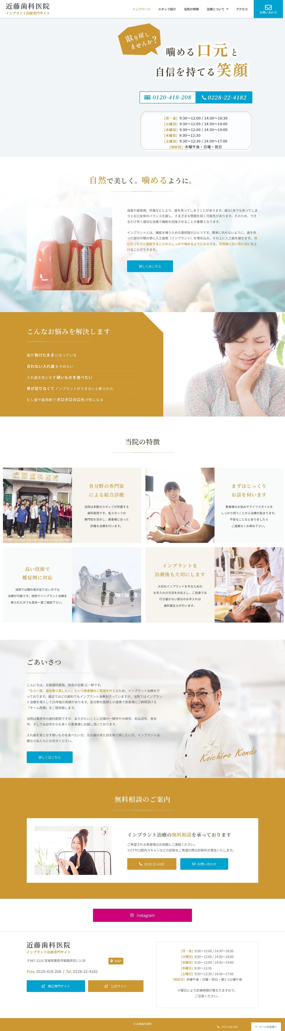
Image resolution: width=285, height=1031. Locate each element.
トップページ (141, 9)
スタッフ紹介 (167, 9)
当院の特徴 (191, 9)
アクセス (242, 9)
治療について (217, 9)
